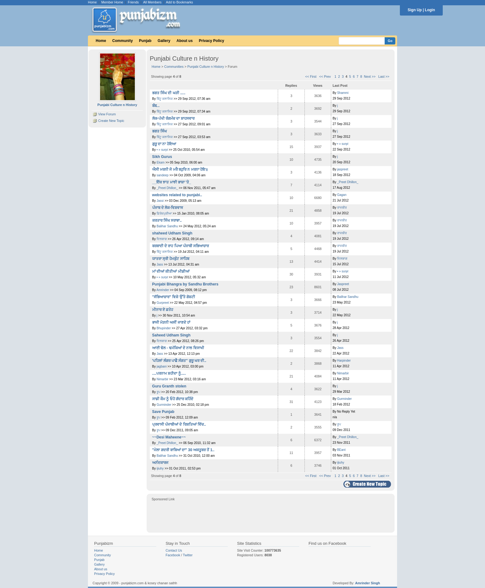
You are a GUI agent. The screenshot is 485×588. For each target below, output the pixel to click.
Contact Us (174, 550)
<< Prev (325, 76)
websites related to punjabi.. (177, 195)
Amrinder (163, 290)
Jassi (160, 200)
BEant (341, 449)
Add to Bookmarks (179, 2)
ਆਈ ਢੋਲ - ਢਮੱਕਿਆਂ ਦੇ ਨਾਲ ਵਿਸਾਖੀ (178, 348)
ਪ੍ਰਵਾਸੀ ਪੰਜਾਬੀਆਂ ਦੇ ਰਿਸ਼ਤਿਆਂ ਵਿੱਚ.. (179, 424)
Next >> (369, 76)
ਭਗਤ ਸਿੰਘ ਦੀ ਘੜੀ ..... (168, 93)
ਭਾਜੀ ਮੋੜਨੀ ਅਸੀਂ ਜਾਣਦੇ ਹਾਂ (171, 322)
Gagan (341, 195)
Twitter (188, 555)
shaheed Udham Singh (172, 233)
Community (122, 41)
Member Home (112, 2)
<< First (310, 76)
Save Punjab (163, 412)
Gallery (164, 41)
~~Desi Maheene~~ (169, 437)
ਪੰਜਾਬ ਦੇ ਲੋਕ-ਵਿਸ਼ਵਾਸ (167, 208)
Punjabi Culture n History (205, 66)
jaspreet (342, 169)
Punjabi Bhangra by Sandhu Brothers (185, 284)
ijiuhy (160, 468)
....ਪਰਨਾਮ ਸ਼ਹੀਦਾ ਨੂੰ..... (169, 373)
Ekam (161, 162)
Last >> (384, 76)
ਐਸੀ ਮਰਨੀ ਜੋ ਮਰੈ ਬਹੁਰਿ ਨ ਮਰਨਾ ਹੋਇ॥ (180, 169)
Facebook (173, 555)
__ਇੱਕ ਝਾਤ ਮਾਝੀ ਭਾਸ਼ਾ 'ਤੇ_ (171, 182)
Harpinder (344, 360)
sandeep (162, 175)
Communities (174, 66)
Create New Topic (111, 121)
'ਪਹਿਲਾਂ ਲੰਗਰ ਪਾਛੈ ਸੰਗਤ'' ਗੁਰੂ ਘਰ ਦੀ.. (179, 361)
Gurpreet (163, 302)
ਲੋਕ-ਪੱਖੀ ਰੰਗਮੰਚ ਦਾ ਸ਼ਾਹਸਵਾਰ (173, 118)
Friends (133, 2)
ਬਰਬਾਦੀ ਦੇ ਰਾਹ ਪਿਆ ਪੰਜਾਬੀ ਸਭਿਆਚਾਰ (180, 246)
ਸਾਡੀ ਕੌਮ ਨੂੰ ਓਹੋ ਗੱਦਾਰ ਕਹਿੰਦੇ (173, 399)
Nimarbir (162, 379)
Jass (160, 264)
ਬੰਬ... (156, 106)
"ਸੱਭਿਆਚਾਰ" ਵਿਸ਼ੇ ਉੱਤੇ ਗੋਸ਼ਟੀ (173, 297)
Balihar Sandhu (167, 226)
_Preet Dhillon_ (167, 188)
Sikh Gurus (162, 157)
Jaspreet (343, 284)
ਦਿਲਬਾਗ (162, 239)
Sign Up (415, 10)
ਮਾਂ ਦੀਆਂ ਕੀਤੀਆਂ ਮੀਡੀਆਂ (171, 271)
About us (184, 41)
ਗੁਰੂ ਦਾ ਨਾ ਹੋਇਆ (164, 144)
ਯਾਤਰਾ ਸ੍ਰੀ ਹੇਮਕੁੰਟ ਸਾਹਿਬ (170, 259)
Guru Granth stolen (169, 386)
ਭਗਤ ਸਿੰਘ (159, 131)
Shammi (343, 93)
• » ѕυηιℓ (162, 149)
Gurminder (164, 404)
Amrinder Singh (367, 583)
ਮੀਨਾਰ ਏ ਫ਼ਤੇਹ (162, 310)
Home (92, 2)
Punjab (145, 41)
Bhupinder (164, 328)
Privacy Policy (211, 41)
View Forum (107, 114)
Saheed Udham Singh (171, 335)
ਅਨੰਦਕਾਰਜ (160, 463)
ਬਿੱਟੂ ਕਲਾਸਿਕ (165, 98)
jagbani (162, 366)
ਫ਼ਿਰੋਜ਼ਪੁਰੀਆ (164, 213)
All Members (152, 2)
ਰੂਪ (159, 392)
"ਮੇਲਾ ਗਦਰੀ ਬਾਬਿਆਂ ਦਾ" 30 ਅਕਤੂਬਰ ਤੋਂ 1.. (183, 450)
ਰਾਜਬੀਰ (342, 207)
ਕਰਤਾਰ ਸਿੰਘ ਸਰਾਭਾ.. (167, 220)
